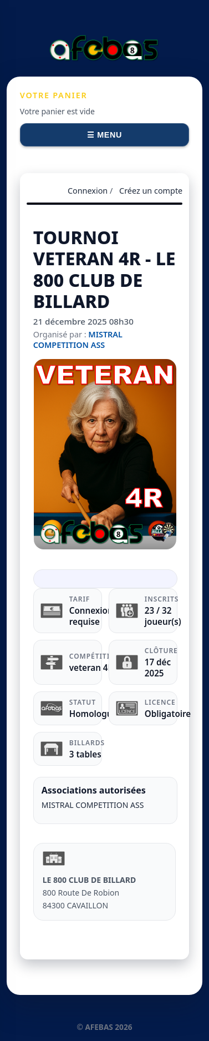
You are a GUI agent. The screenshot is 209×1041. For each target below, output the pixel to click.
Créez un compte (150, 190)
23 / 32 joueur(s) (163, 616)
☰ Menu (104, 134)
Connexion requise (91, 616)
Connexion (88, 190)
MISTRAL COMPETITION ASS (78, 339)
